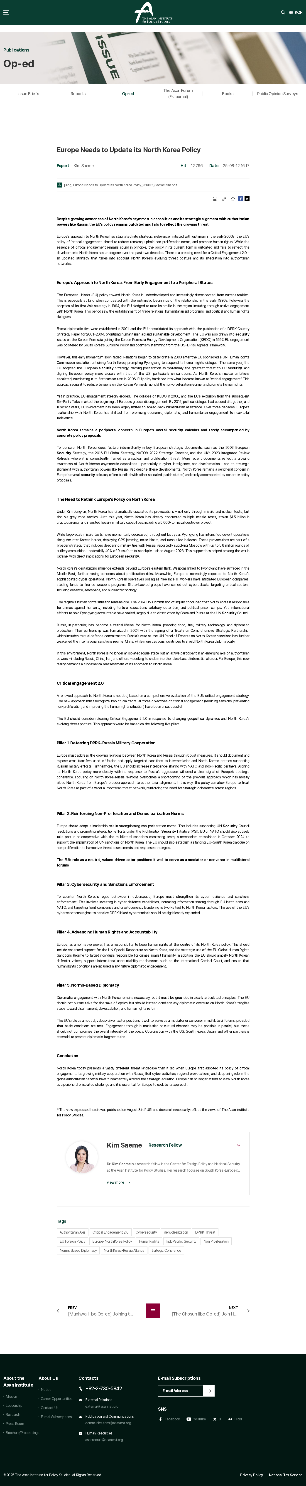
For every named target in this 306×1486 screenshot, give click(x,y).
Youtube (199, 1419)
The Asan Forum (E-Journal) (178, 93)
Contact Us (49, 1408)
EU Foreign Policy (73, 1241)
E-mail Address (175, 1391)
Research (13, 1414)
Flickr (238, 1419)
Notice (46, 1389)
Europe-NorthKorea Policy (112, 1241)
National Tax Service (286, 1475)
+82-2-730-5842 (103, 1388)
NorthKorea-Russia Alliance (124, 1250)
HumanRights (149, 1241)
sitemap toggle (6, 12)
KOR (299, 12)
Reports (78, 93)
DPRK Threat (205, 1232)
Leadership (14, 1405)
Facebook (172, 1419)
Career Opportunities (56, 1399)
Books (227, 93)
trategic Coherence (166, 1250)
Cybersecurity (146, 1232)
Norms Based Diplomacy (78, 1250)
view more (115, 1182)
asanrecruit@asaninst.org (104, 1440)
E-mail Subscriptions (56, 1417)
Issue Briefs (28, 93)
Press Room (15, 1424)
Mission (11, 1396)
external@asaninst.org (101, 1406)
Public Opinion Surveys (277, 93)
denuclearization (176, 1232)
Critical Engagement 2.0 (111, 1232)
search (283, 12)
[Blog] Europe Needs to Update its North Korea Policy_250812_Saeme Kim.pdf (120, 185)
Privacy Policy (251, 1475)
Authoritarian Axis (73, 1232)
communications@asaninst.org (108, 1423)
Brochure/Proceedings (20, 1433)
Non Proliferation (216, 1241)
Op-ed (128, 93)
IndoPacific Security (181, 1241)
